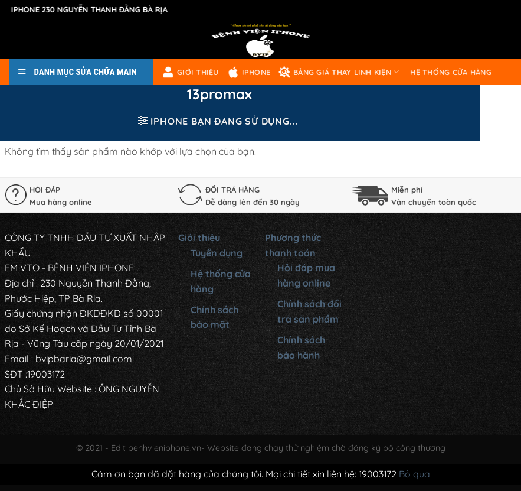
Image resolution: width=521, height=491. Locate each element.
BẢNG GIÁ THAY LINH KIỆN (338, 72)
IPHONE (249, 72)
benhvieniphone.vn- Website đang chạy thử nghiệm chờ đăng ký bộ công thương (286, 448)
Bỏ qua (414, 474)
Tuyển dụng (217, 253)
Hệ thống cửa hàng (450, 72)
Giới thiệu (190, 72)
